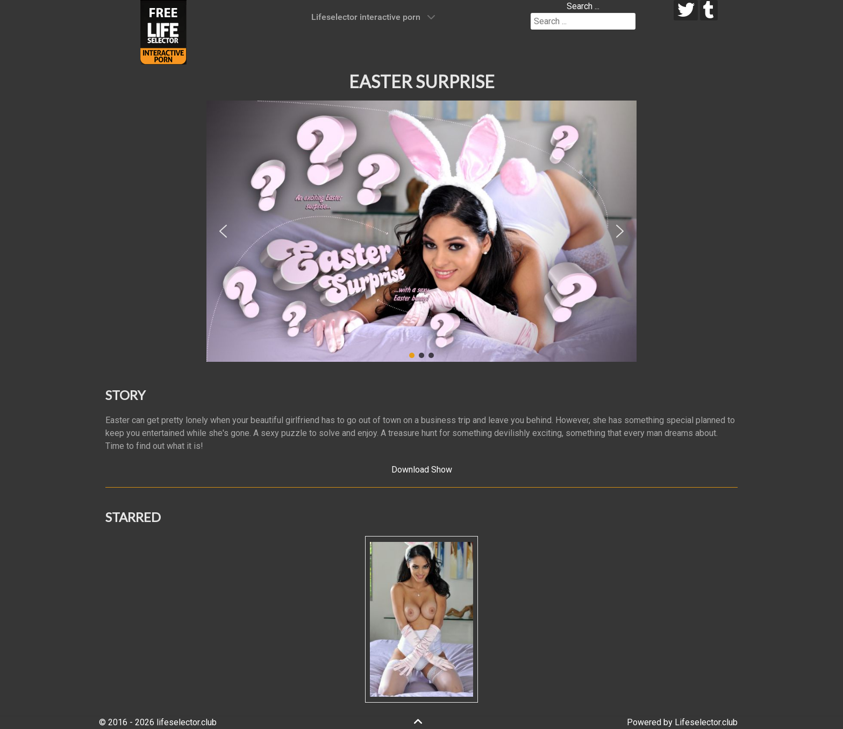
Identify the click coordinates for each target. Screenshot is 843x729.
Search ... (583, 6)
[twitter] (686, 10)
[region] (421, 231)
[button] (223, 231)
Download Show (421, 469)
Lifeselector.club (706, 722)
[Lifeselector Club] (163, 31)
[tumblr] (709, 10)
